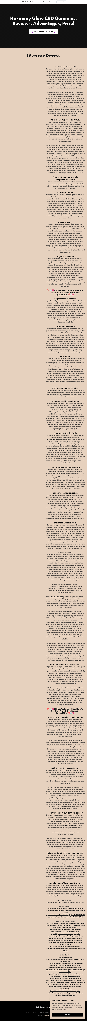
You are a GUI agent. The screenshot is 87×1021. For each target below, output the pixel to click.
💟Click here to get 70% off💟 (43, 32)
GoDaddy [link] (46, 1015)
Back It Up (61, 2)
